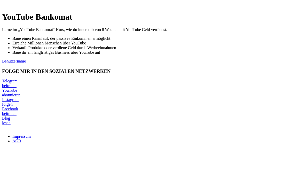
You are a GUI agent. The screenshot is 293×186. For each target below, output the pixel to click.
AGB (16, 141)
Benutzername (14, 61)
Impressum (21, 136)
